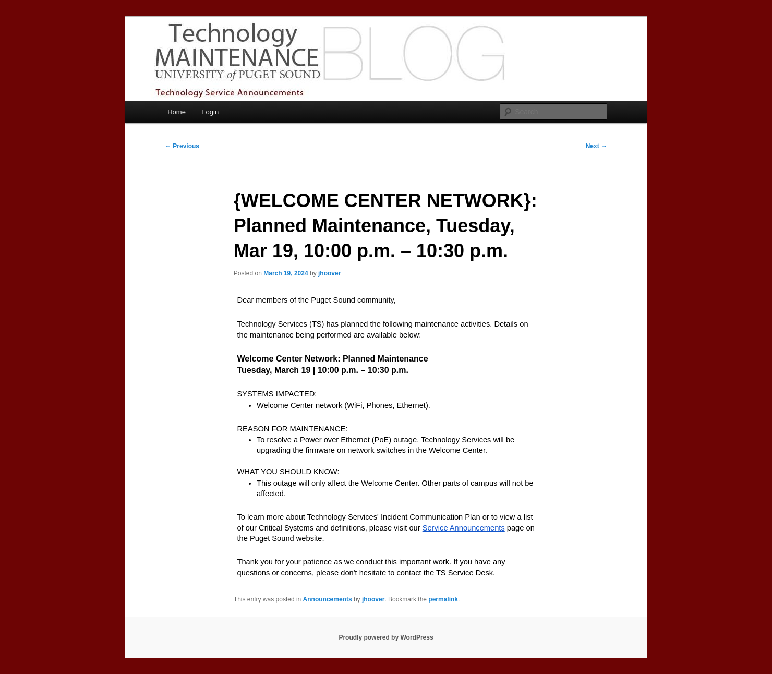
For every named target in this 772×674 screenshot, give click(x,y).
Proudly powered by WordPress (386, 637)
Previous (182, 146)
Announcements (327, 599)
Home (176, 112)
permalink (443, 599)
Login (210, 112)
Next (596, 146)
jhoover (329, 273)
